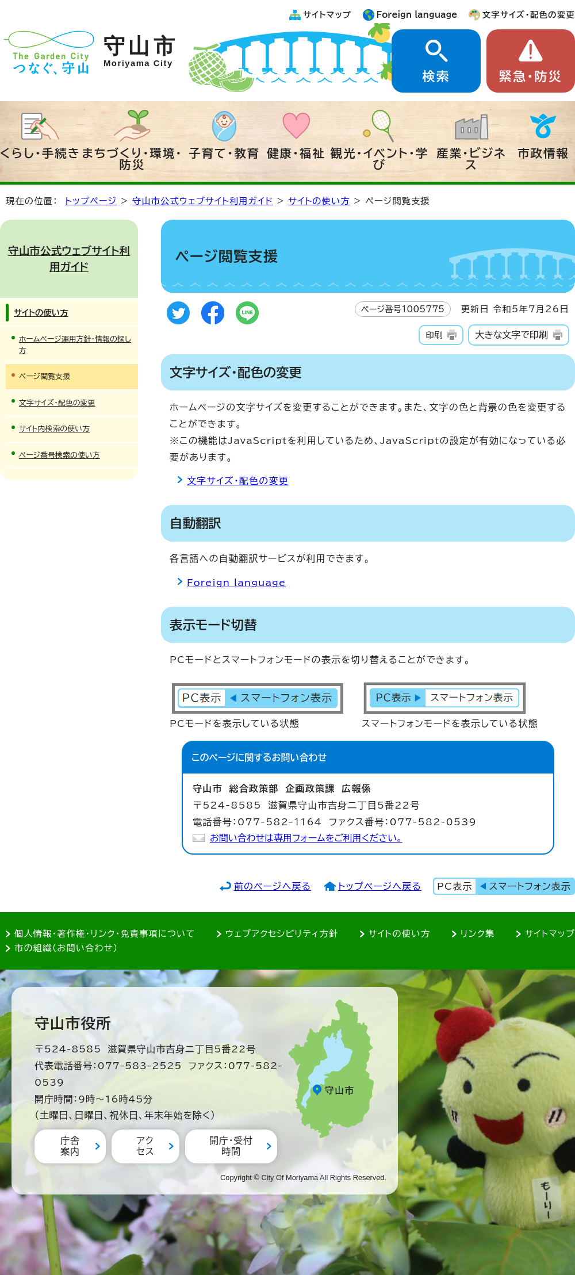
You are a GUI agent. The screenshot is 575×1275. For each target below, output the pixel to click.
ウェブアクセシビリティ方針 (282, 933)
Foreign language (417, 14)
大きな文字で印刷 (511, 334)
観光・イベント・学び (380, 158)
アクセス (145, 1146)
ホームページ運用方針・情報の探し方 (75, 344)
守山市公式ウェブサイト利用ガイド (202, 201)
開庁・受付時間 (231, 1146)
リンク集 (478, 933)
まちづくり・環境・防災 (132, 158)
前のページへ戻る (273, 886)
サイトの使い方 (319, 201)
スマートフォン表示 (530, 886)
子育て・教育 (224, 153)
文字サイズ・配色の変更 (528, 14)
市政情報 (543, 153)
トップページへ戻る (379, 886)
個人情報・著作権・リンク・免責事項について (104, 933)
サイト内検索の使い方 (54, 428)
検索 (436, 76)
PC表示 (454, 886)
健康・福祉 (296, 153)
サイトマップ (327, 14)
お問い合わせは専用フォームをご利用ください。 (306, 838)
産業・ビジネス (471, 158)
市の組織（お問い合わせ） (66, 948)
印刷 (433, 335)
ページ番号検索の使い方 (59, 455)
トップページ (91, 201)
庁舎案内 (70, 1146)
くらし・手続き (40, 153)
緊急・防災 (530, 76)
